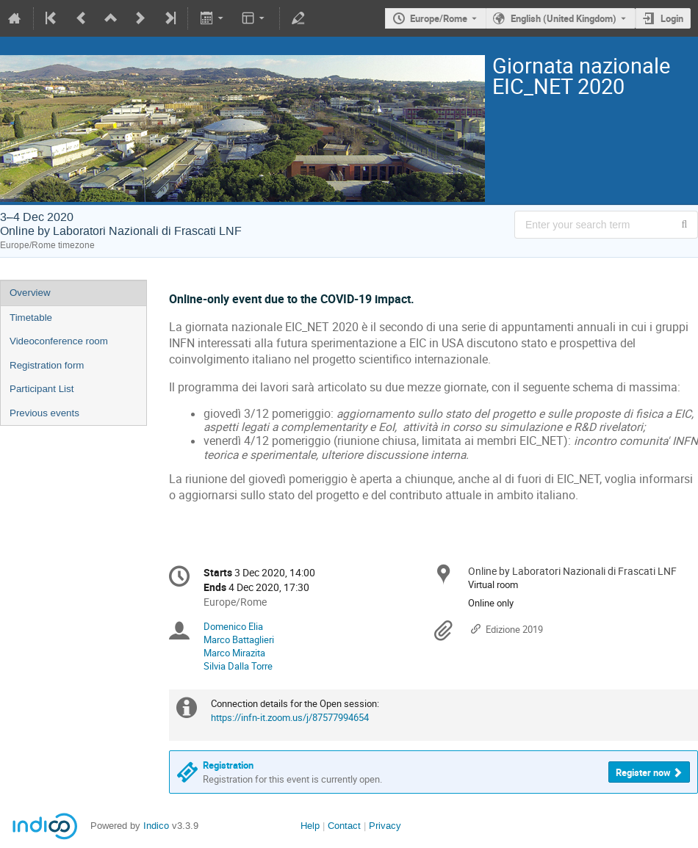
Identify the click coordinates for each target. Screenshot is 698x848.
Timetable (31, 317)
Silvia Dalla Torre (238, 666)
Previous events (44, 412)
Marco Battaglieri (239, 639)
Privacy (385, 825)
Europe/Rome (438, 18)
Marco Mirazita (234, 652)
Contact (344, 825)
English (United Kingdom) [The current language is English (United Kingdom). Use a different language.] (563, 18)
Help (310, 825)
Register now (643, 772)
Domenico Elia (233, 626)
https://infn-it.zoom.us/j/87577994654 (290, 717)
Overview (30, 292)
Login (672, 18)
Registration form (47, 365)
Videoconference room (59, 341)
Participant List (41, 388)
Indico (156, 825)
